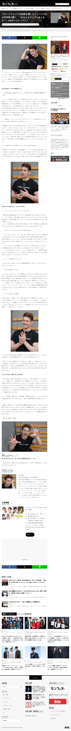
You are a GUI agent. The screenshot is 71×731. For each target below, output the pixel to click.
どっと (5, 634)
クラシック (5, 702)
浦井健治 (66, 662)
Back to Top (35, 678)
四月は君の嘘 (35, 662)
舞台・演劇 (35, 24)
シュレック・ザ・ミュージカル (25, 24)
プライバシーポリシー (55, 715)
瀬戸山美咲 (50, 663)
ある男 (50, 662)
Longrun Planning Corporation (16, 727)
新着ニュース (5, 8)
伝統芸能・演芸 (6, 709)
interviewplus (13, 24)
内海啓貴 (12, 662)
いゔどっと (7, 632)
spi (17, 24)
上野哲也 (66, 632)
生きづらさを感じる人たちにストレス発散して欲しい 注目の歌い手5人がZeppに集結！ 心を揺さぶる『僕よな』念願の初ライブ (12, 639)
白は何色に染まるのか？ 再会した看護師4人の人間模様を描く (24, 602)
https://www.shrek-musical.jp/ (35, 523)
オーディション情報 (39, 8)
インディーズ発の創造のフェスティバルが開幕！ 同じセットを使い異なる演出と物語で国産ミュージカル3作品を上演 (58, 639)
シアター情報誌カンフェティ (16, 8)
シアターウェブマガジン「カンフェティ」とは (43, 4)
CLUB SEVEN (6, 662)
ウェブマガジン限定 (29, 8)
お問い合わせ (53, 718)
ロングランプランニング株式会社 (57, 711)
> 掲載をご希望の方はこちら (63, 98)
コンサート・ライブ (15, 632)
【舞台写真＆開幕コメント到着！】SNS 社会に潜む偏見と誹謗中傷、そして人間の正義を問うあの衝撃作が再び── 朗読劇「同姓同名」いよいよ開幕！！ (38, 689)
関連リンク (30, 534)
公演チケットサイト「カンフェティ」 (54, 8)
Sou (4, 632)
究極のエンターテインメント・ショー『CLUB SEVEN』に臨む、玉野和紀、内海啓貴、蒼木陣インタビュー (12, 667)
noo (62, 632)
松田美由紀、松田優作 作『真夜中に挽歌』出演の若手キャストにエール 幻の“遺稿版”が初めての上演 (35, 638)
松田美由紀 (36, 632)
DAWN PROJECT (52, 632)
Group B (59, 632)
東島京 (40, 662)
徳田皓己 (32, 632)
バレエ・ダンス (6, 698)
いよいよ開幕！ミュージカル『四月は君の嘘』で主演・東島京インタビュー (35, 666)
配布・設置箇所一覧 (57, 88)
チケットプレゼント (57, 95)
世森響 (27, 632)
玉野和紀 (17, 662)
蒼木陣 (5, 663)
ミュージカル (29, 662)
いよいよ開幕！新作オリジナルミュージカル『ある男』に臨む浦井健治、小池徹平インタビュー (58, 667)
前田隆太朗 (50, 634)
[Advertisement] (24, 548)
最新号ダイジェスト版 (57, 84)
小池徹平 (61, 662)
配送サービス (55, 92)
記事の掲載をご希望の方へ (31, 716)
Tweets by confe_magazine (56, 135)
